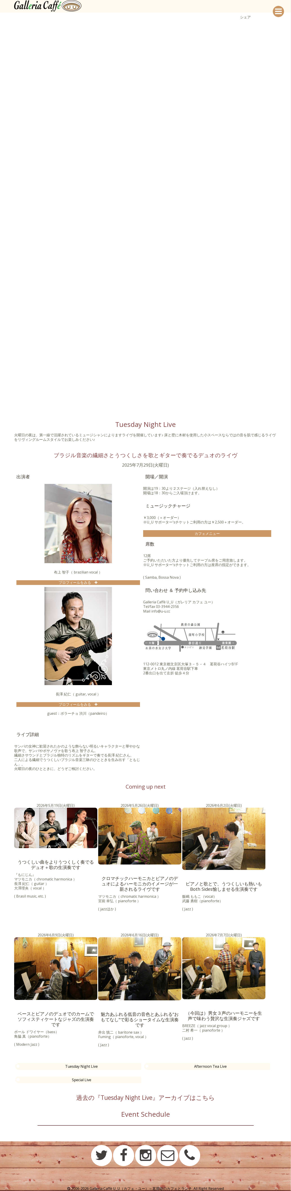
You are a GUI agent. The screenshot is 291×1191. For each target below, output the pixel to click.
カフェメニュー (207, 533)
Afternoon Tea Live (210, 1066)
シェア (245, 17)
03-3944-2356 (167, 606)
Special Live (81, 1079)
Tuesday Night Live (81, 1066)
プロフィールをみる (77, 582)
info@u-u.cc (161, 611)
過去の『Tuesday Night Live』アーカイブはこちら (145, 1097)
